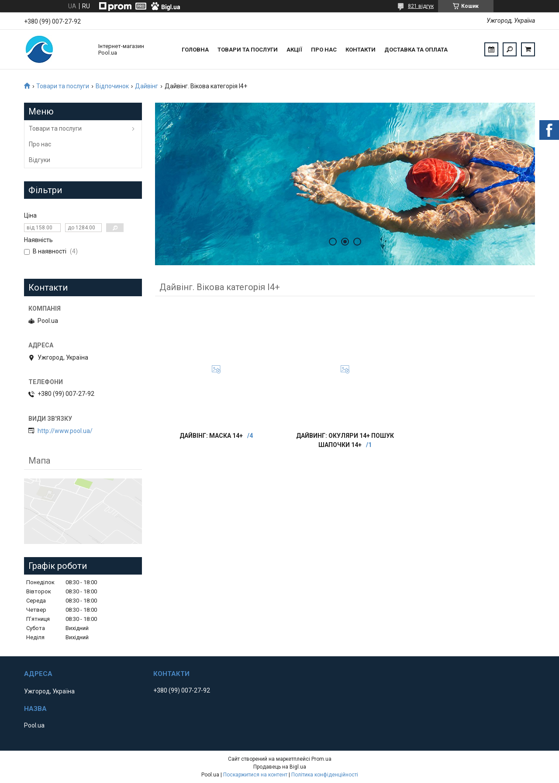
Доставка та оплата (416, 49)
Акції (294, 49)
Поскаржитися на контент (255, 775)
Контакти (360, 49)
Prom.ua (321, 759)
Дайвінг (146, 86)
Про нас (324, 49)
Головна (195, 49)
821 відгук (421, 6)
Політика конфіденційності (324, 775)
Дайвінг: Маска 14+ (211, 435)
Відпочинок (112, 86)
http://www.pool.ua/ (65, 430)
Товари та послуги (247, 49)
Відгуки (39, 159)
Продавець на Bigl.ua (279, 767)
